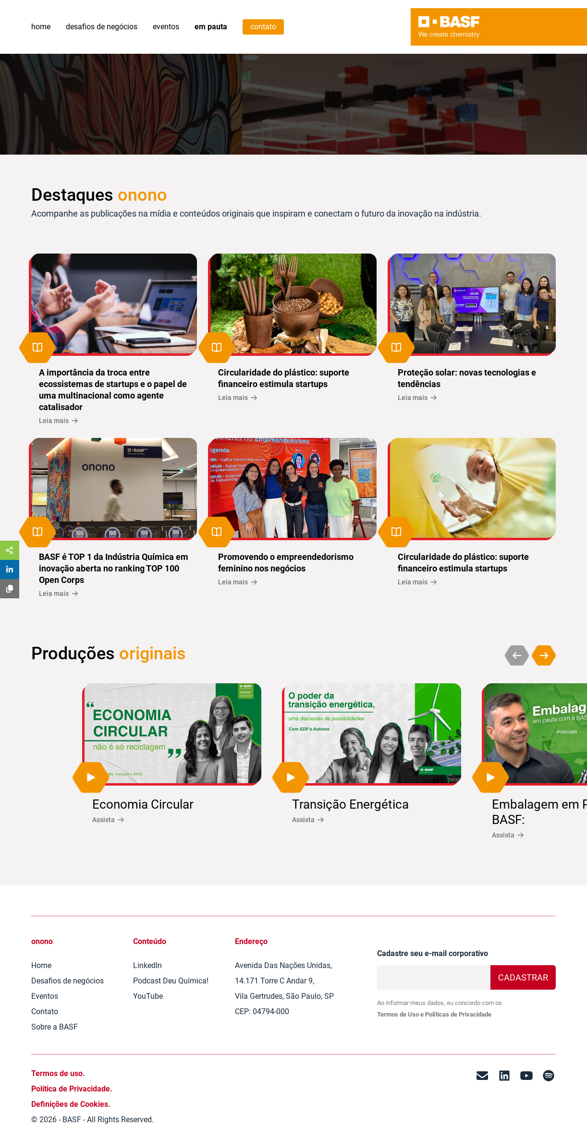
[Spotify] (548, 1097)
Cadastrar (523, 977)
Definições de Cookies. (70, 1104)
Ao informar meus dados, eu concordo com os (439, 1008)
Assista (108, 819)
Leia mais (58, 420)
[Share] (9, 550)
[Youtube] (526, 1097)
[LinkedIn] (504, 1097)
